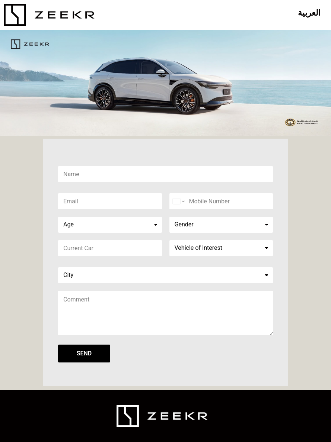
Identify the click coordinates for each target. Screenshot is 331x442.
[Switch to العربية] (309, 13)
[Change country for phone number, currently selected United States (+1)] (178, 201)
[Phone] (221, 201)
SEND (84, 353)
